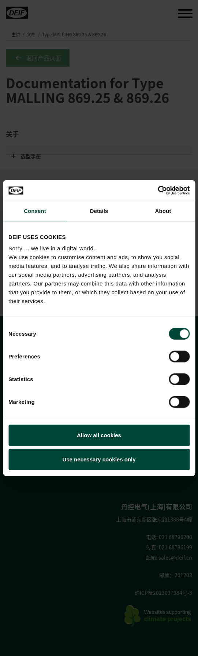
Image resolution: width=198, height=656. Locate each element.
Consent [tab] (35, 210)
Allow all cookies (99, 435)
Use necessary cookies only (98, 459)
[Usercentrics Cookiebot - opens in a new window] (158, 190)
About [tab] (163, 210)
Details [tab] (99, 210)
